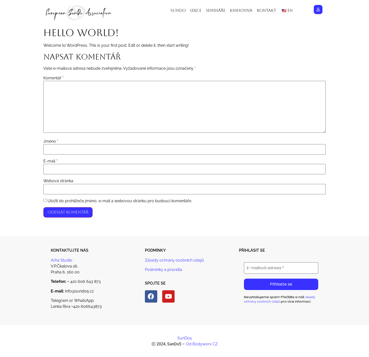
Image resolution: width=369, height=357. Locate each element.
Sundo (178, 10)
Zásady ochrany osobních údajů (174, 260)
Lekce (195, 10)
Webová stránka (58, 181)
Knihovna (241, 10)
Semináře (215, 10)
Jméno (50, 141)
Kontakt (266, 10)
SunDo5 (184, 338)
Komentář (53, 78)
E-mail (50, 161)
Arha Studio (61, 260)
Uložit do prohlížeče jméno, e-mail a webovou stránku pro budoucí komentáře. (120, 201)
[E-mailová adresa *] (281, 268)
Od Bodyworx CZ (202, 344)
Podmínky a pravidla (163, 269)
